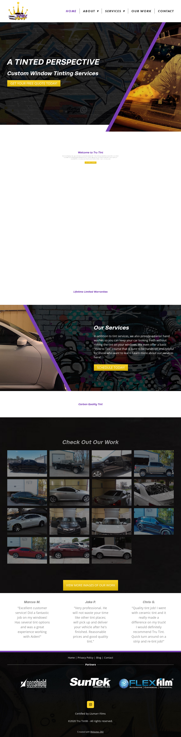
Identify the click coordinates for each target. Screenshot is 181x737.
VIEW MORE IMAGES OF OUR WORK (90, 585)
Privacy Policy (85, 657)
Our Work (141, 11)
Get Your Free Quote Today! (33, 83)
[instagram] (90, 704)
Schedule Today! (111, 367)
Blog (98, 657)
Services (115, 11)
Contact (166, 11)
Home (71, 11)
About (90, 11)
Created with (90, 731)
